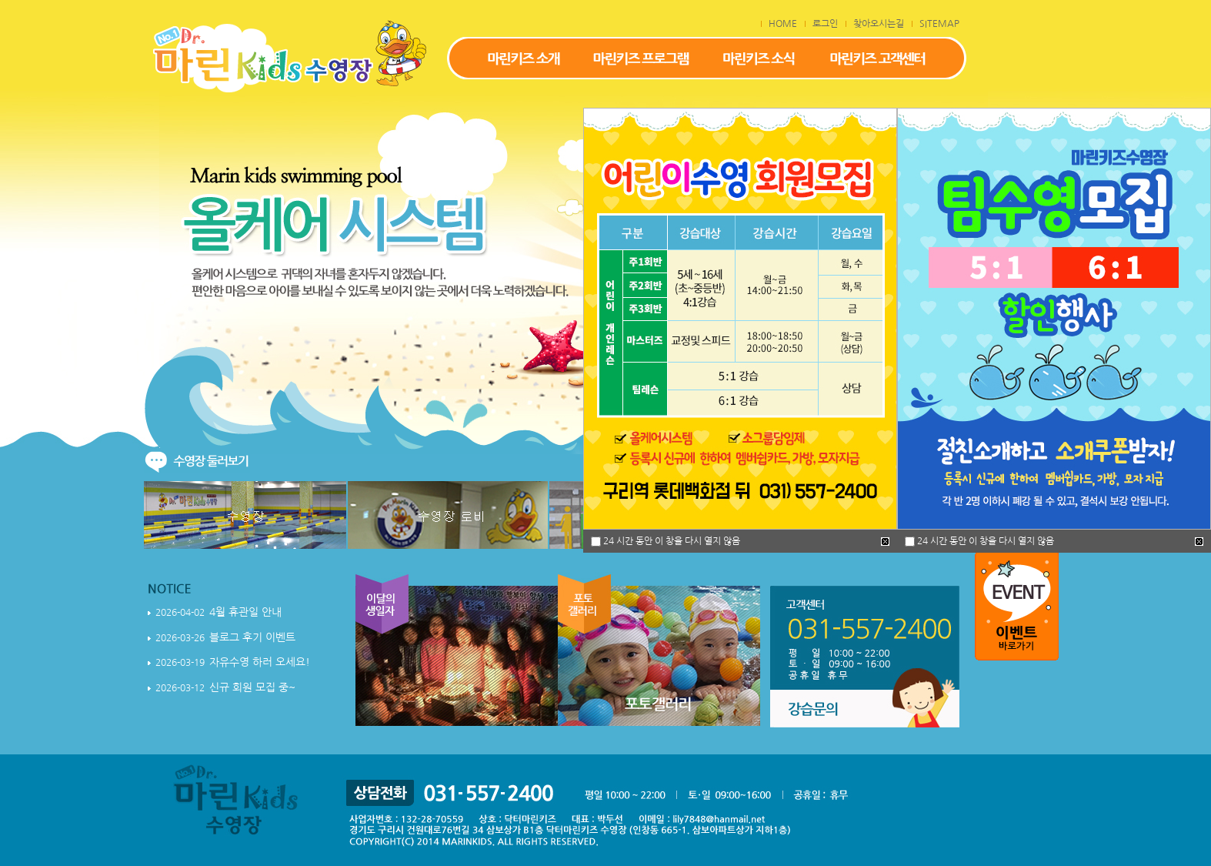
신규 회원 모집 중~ (252, 687)
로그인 (825, 23)
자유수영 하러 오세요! (259, 662)
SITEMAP (939, 23)
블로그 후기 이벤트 (252, 637)
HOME (783, 23)
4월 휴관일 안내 (245, 612)
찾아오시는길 (878, 23)
